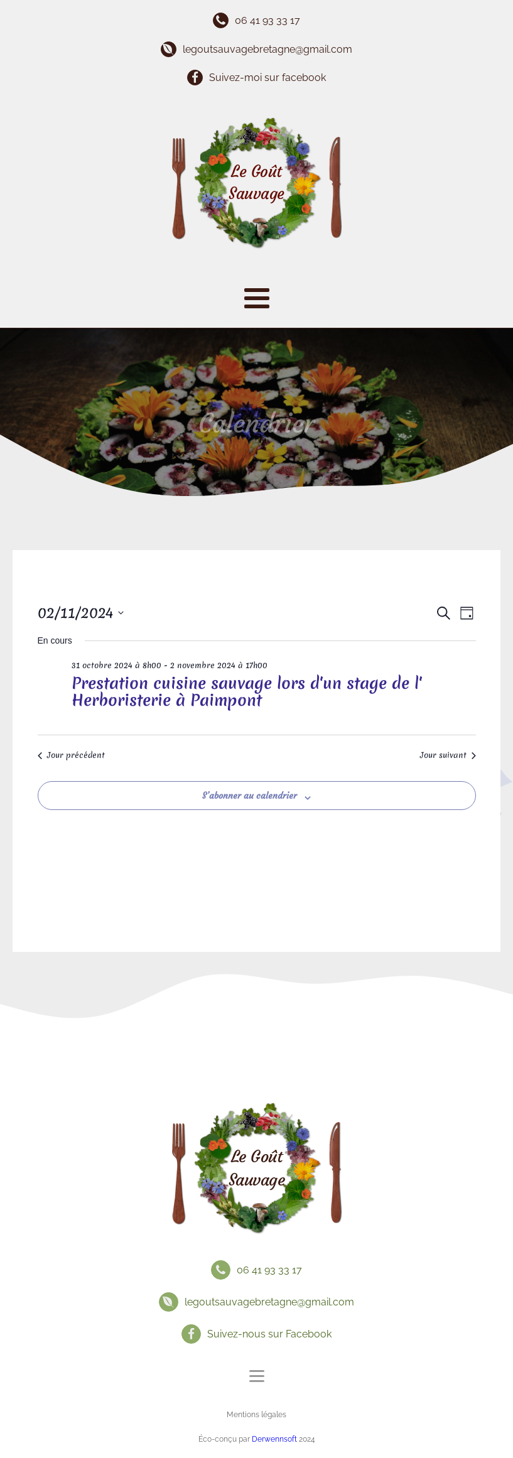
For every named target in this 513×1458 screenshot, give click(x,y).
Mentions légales (256, 1414)
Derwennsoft (275, 1439)
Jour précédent (71, 755)
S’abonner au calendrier (249, 795)
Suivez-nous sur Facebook (269, 1334)
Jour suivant (448, 755)
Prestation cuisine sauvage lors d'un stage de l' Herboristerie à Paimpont (247, 691)
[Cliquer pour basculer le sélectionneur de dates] (81, 613)
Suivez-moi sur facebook (267, 78)
